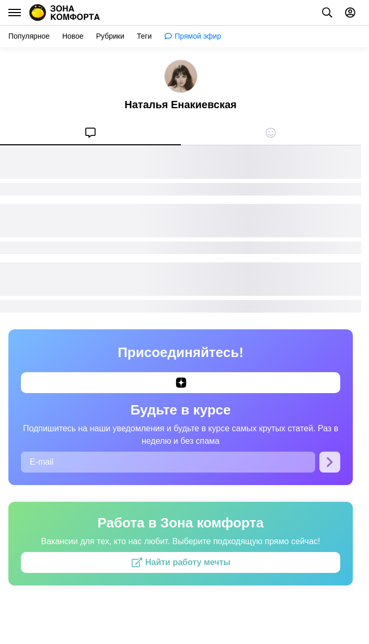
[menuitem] (90, 132)
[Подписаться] (329, 462)
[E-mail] (168, 462)
